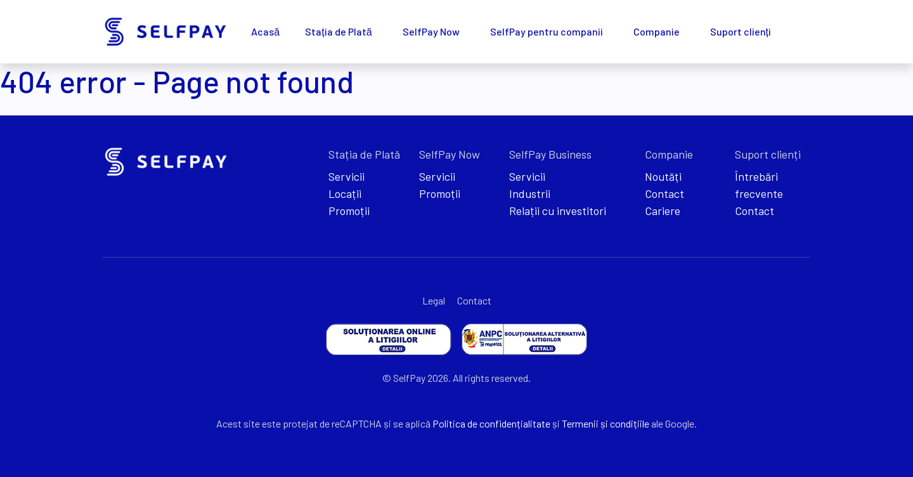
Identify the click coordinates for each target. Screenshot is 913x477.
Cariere (662, 211)
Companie (656, 31)
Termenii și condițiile (605, 423)
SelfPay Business (550, 154)
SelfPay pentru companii (546, 31)
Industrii (529, 193)
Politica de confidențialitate (491, 423)
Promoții (349, 211)
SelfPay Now (431, 31)
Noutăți (663, 176)
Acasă (265, 31)
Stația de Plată (338, 31)
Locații (344, 193)
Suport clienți (740, 31)
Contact (664, 193)
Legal (433, 300)
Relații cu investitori (557, 211)
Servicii (346, 176)
